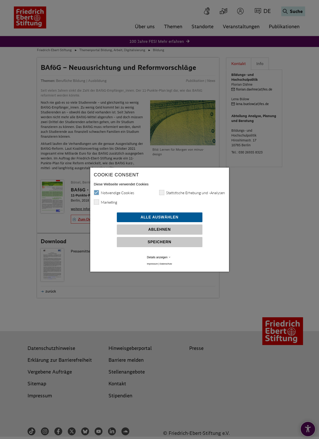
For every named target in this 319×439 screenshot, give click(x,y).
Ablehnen (159, 229)
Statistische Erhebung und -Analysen (192, 192)
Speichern (159, 242)
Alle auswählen (160, 217)
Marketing (105, 202)
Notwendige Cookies (114, 192)
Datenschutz (166, 263)
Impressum (152, 263)
